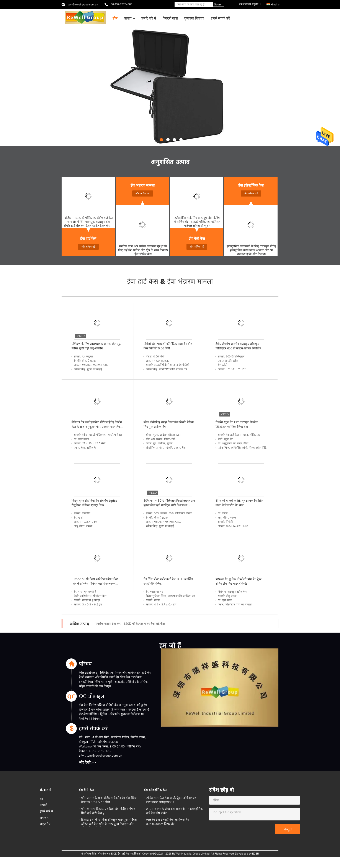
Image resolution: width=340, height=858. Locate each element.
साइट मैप (45, 824)
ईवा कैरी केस (197, 238)
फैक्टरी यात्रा (170, 18)
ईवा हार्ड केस (88, 238)
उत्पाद (128, 18)
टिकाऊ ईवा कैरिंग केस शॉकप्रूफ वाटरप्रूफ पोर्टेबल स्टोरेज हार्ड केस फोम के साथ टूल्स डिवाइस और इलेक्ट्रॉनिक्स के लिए (109, 822)
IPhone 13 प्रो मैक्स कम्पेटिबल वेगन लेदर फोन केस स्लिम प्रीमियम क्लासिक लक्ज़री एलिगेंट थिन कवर (95, 581)
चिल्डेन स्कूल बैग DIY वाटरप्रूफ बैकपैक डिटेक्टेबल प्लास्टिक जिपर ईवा (237, 424)
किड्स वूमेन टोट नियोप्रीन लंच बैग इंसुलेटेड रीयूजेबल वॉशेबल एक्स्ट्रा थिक (94, 503)
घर (41, 798)
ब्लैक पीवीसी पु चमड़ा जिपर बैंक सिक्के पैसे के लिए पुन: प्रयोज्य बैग (169, 424)
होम (115, 18)
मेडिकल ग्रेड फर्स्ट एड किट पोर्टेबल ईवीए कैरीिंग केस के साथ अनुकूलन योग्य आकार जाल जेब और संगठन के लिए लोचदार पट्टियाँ (97, 424)
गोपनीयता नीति (88, 853)
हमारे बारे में (148, 18)
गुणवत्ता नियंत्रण (194, 18)
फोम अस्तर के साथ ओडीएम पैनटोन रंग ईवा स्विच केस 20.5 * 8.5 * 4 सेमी (109, 800)
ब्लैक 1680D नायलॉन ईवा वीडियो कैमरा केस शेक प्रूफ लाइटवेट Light (135, 623)
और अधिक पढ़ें (88, 246)
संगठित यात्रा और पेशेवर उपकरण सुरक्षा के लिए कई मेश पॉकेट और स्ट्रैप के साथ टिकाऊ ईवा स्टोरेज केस (143, 250)
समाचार (44, 817)
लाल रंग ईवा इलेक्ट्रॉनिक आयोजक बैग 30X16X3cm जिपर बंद (167, 822)
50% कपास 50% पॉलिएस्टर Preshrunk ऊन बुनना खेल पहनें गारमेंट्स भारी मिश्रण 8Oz (169, 503)
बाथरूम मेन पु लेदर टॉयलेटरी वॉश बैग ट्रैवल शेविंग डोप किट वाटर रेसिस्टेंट (239, 581)
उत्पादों (43, 805)
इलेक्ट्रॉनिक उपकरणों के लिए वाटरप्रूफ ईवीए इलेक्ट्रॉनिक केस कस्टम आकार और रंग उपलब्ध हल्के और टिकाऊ (251, 250)
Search (218, 4)
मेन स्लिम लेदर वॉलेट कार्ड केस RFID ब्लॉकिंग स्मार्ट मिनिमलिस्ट (168, 581)
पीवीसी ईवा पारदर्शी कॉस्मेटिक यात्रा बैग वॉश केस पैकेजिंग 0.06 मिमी (168, 346)
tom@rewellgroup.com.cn (83, 4)
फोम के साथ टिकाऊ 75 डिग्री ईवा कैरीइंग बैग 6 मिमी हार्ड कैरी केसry (108, 811)
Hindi (275, 4)
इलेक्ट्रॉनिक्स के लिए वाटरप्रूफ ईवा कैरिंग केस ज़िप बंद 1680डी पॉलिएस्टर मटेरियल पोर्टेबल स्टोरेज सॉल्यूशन (197, 221)
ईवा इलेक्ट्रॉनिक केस (251, 185)
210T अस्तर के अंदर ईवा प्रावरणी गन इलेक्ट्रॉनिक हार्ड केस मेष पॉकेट (174, 811)
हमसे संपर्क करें (220, 18)
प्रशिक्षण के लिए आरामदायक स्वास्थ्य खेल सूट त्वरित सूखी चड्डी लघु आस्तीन (96, 346)
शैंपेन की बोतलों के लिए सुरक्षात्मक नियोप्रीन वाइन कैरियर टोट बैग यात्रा (239, 503)
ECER (255, 853)
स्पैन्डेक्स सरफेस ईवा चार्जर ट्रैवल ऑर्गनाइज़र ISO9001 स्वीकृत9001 (171, 800)
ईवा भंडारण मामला (143, 185)
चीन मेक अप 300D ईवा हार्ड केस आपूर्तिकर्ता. (120, 853)
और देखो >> (87, 762)
